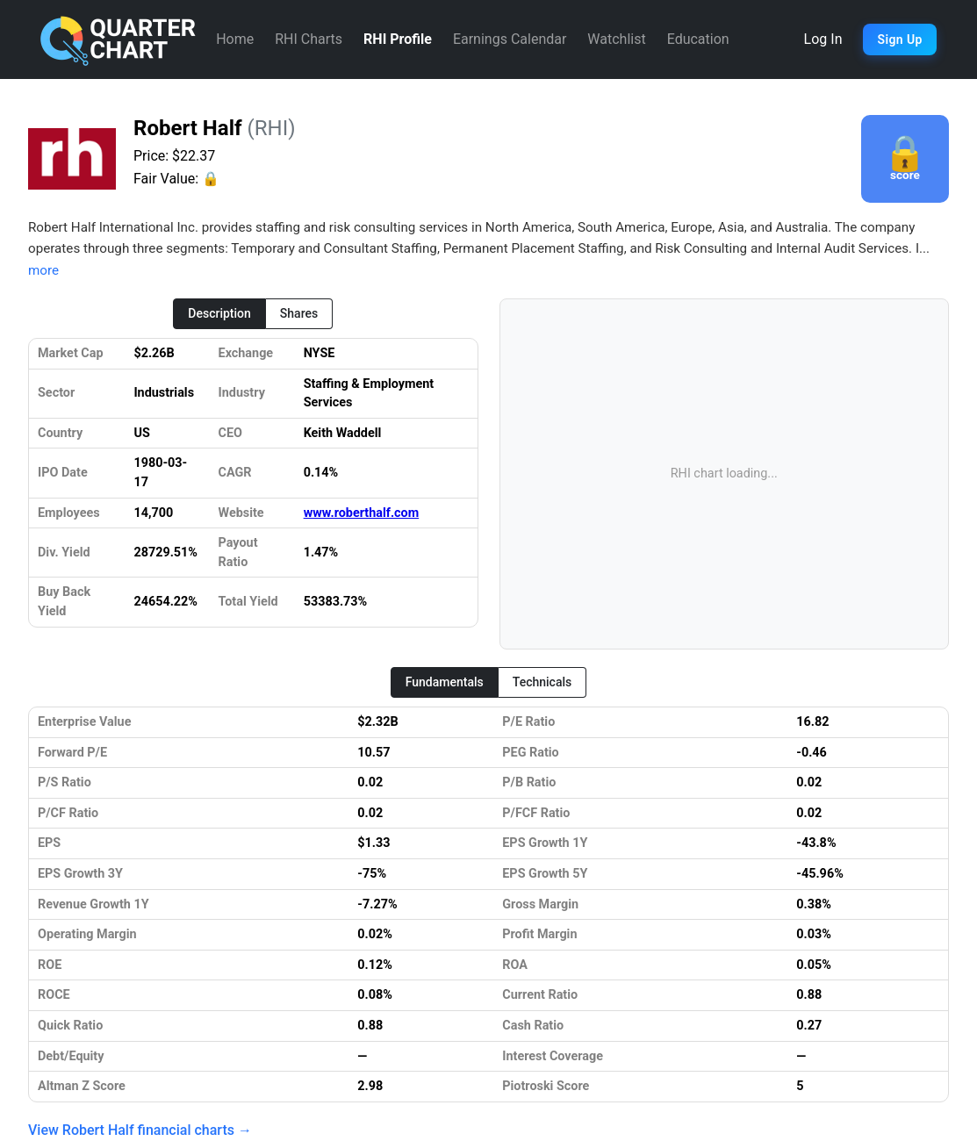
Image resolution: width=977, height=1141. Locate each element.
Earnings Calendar (509, 39)
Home (235, 39)
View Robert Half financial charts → (140, 1130)
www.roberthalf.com (362, 513)
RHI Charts (308, 39)
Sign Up (899, 39)
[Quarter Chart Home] (118, 39)
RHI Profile (397, 39)
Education (698, 39)
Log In (823, 39)
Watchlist (616, 39)
